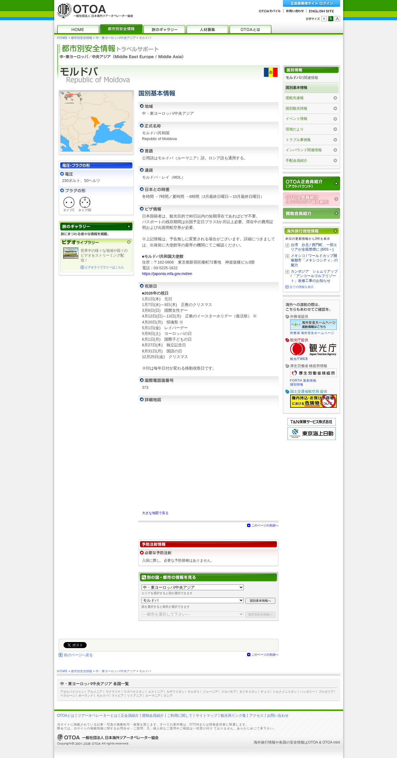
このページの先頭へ (264, 525)
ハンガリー (307, 691)
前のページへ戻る (78, 655)
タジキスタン (248, 691)
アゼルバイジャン (72, 691)
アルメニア (94, 691)
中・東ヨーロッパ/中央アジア (116, 37)
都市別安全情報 (81, 37)
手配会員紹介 (296, 160)
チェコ (265, 691)
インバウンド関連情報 (304, 150)
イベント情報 (296, 119)
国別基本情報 (296, 88)
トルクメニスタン (285, 691)
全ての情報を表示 (302, 287)
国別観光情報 (296, 108)
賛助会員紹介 (153, 715)
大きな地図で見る (155, 513)
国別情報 (296, 384)
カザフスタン (175, 691)
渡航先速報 (295, 98)
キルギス (194, 691)
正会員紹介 (130, 715)
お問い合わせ (278, 715)
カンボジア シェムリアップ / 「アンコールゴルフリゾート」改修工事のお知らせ (314, 276)
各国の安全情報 (291, 742)
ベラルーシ (67, 695)
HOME (62, 37)
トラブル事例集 (298, 140)
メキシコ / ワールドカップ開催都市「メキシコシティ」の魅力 (314, 260)
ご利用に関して (179, 715)
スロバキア (228, 691)
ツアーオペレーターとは (97, 715)
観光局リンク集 (233, 715)
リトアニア (134, 695)
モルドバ (103, 695)
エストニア (155, 691)
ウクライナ (113, 691)
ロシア (167, 695)
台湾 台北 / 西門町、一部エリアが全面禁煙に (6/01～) (314, 247)
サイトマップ (206, 715)
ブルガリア (325, 691)
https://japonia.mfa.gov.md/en (167, 273)
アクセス (256, 715)
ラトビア (118, 695)
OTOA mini (331, 742)
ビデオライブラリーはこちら (104, 267)
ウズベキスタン (134, 691)
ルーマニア (152, 695)
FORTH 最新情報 (303, 380)
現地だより (295, 129)
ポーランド (85, 695)
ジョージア (210, 691)
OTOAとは (66, 715)
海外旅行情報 (264, 742)
